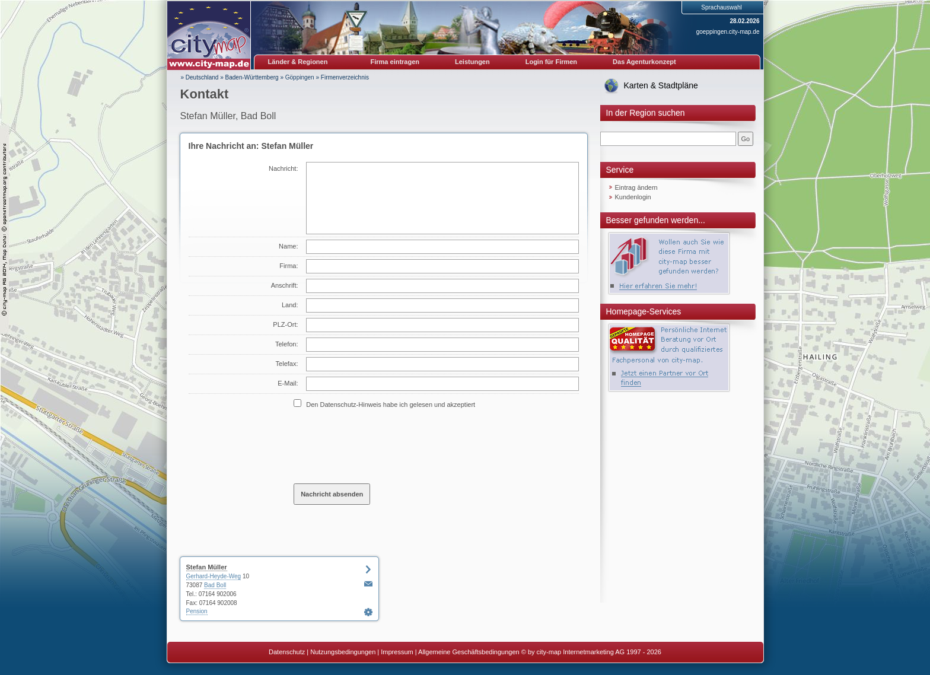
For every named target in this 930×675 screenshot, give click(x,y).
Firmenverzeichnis (345, 77)
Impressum (397, 651)
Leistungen (472, 61)
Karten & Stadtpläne (661, 85)
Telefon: (286, 344)
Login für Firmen (551, 61)
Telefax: (287, 363)
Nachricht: (283, 168)
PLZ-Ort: (285, 324)
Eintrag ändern (636, 187)
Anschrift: (284, 285)
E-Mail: (288, 383)
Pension (197, 611)
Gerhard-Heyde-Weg (213, 576)
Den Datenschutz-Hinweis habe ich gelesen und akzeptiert (390, 404)
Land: (290, 304)
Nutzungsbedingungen (342, 651)
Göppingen (299, 77)
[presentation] (384, 445)
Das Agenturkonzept (644, 61)
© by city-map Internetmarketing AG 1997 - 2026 (591, 651)
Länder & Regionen (298, 61)
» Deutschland (200, 77)
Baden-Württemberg (252, 77)
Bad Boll (215, 585)
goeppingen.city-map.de (728, 31)
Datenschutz (287, 651)
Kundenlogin (633, 196)
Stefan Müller (206, 567)
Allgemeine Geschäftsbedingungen (469, 651)
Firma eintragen (395, 61)
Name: (288, 246)
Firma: (288, 265)
